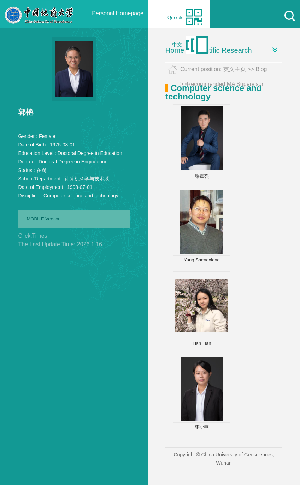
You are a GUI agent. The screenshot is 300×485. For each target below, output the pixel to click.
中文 (177, 44)
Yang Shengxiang (202, 259)
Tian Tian (202, 343)
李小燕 (202, 426)
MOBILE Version (44, 218)
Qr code (175, 17)
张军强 (202, 176)
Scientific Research (221, 50)
